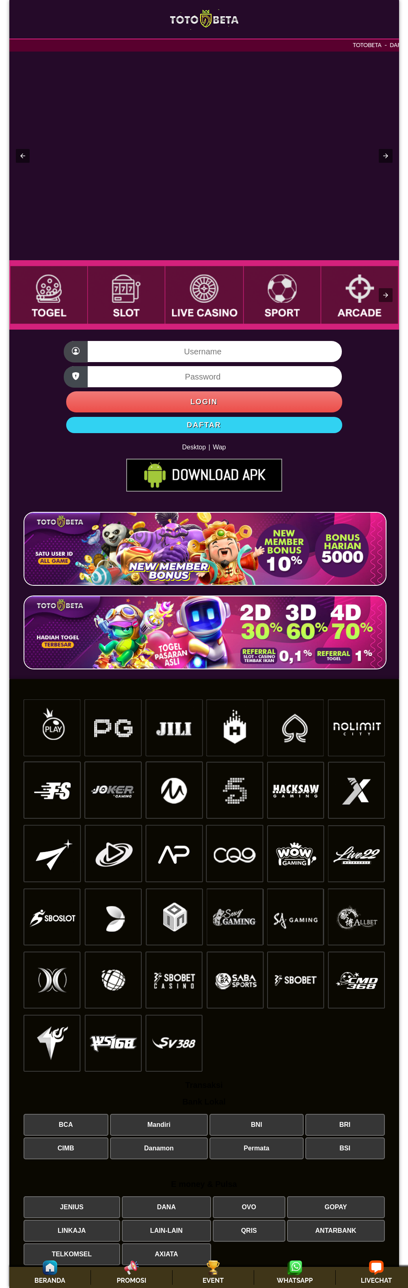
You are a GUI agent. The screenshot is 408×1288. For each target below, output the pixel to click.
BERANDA (50, 1280)
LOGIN (204, 402)
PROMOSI (131, 1280)
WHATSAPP (295, 1280)
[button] (23, 156)
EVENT (213, 1280)
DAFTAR (204, 425)
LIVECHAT (376, 1280)
